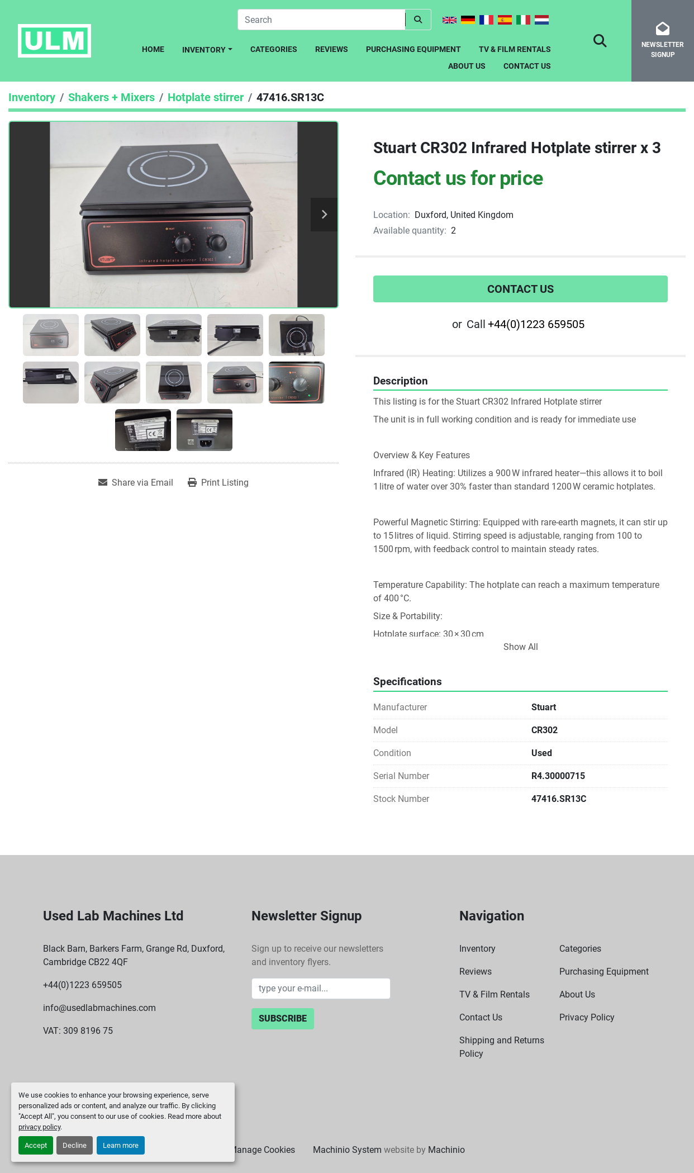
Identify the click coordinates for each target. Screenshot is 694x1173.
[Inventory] (31, 97)
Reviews (331, 49)
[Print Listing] (218, 482)
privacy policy (39, 1127)
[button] (207, 48)
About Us (467, 65)
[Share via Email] (135, 482)
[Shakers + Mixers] (111, 97)
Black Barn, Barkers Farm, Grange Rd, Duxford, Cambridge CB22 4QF (134, 955)
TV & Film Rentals (515, 49)
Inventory (204, 49)
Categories (273, 49)
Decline (75, 1145)
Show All (520, 647)
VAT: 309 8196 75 (78, 1030)
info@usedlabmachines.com (99, 1008)
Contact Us (527, 65)
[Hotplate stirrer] (206, 97)
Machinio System (347, 1149)
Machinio (446, 1149)
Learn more (121, 1145)
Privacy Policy (587, 1017)
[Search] (321, 19)
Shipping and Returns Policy (501, 1047)
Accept (36, 1145)
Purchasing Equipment (413, 49)
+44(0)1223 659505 (536, 324)
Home (153, 49)
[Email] (321, 988)
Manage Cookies (262, 1149)
